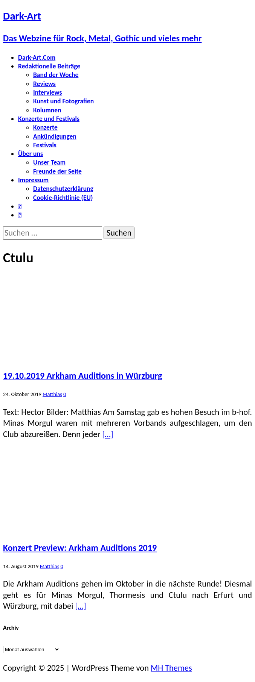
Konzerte (45, 127)
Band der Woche (55, 75)
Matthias (52, 394)
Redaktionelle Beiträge (49, 66)
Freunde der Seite (57, 171)
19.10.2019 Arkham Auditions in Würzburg (82, 375)
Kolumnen (47, 110)
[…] (107, 434)
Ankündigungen (54, 136)
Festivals (44, 145)
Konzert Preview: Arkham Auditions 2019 (80, 547)
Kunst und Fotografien (63, 101)
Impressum (33, 180)
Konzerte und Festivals (48, 119)
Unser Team (49, 162)
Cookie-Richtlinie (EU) (63, 198)
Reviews (44, 84)
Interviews (47, 92)
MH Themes (171, 668)
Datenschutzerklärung (63, 188)
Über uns (30, 154)
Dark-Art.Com (36, 57)
